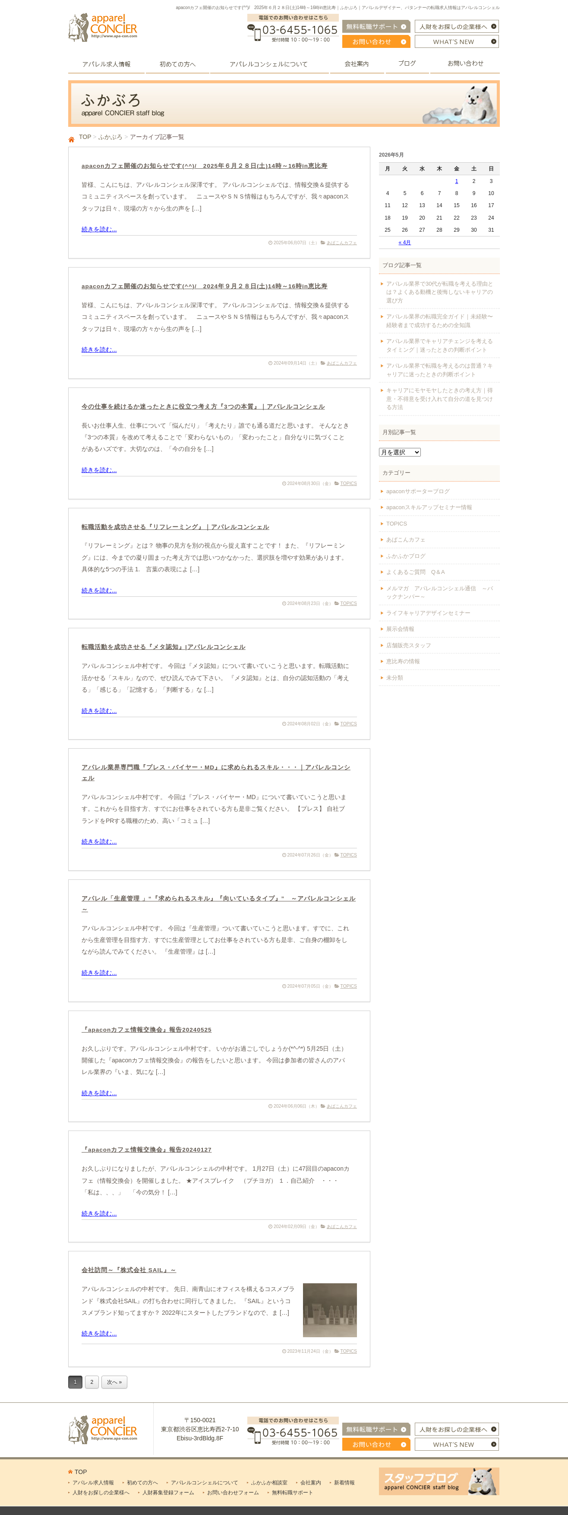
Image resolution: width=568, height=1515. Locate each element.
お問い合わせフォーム (233, 1493)
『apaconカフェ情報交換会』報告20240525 (146, 1030)
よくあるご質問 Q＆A (415, 572)
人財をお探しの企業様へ (101, 1493)
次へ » (114, 1382)
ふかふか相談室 (269, 1483)
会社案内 (310, 1483)
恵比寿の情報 (403, 661)
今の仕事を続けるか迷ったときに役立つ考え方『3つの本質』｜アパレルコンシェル (203, 406)
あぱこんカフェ (342, 242)
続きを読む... (99, 229)
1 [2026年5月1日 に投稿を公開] (456, 181)
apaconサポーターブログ (418, 491)
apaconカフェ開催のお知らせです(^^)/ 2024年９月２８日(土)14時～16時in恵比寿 (205, 286)
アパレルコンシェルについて (204, 1483)
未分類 (394, 677)
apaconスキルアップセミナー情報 (429, 507)
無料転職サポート (292, 1493)
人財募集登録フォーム (168, 1493)
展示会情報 (400, 629)
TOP (85, 136)
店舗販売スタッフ (408, 645)
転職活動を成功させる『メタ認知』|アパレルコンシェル (164, 647)
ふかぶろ (110, 136)
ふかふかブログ (406, 556)
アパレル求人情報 (93, 1483)
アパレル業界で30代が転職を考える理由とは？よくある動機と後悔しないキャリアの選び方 (439, 292)
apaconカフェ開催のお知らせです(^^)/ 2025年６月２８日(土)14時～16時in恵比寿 (205, 166)
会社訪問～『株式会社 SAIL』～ (129, 1270)
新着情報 (344, 1483)
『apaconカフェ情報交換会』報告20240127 (146, 1149)
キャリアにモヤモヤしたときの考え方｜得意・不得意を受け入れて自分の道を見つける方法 (439, 398)
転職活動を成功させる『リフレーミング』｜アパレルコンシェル (175, 527)
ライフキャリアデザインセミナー (428, 613)
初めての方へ (142, 1483)
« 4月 (405, 242)
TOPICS (349, 483)
